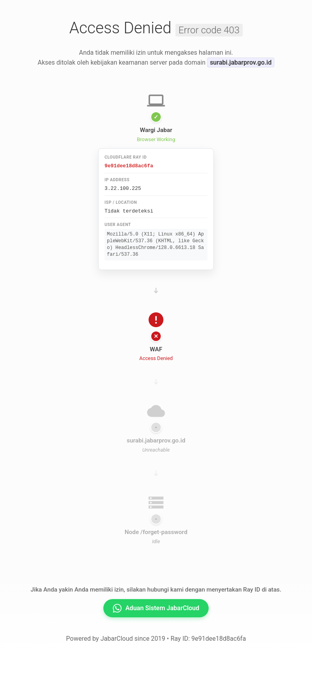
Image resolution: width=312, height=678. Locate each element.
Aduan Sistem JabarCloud (156, 607)
